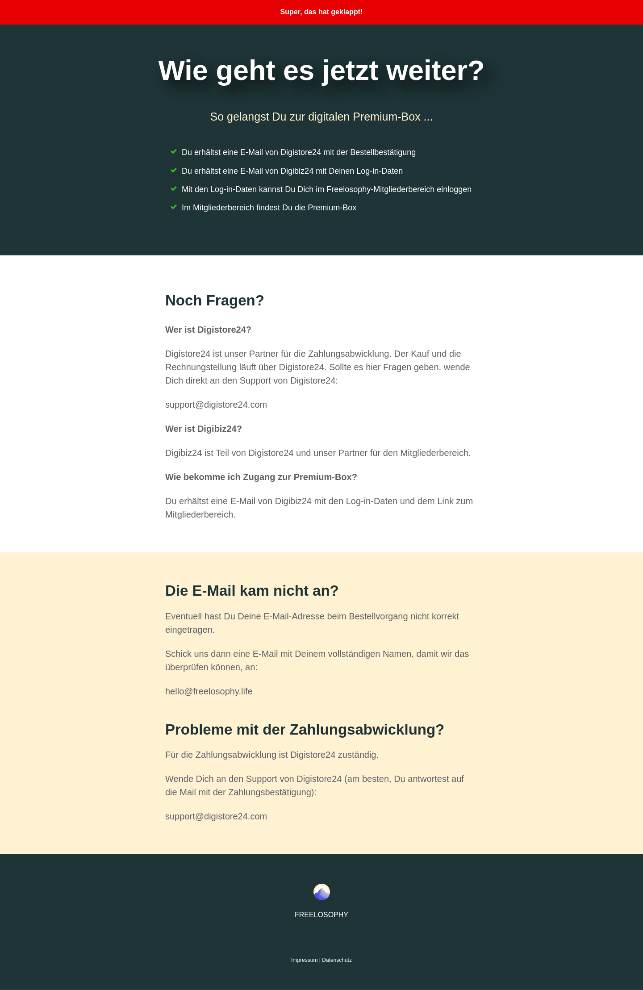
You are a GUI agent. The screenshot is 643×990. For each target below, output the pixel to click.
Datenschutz (337, 960)
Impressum (304, 960)
